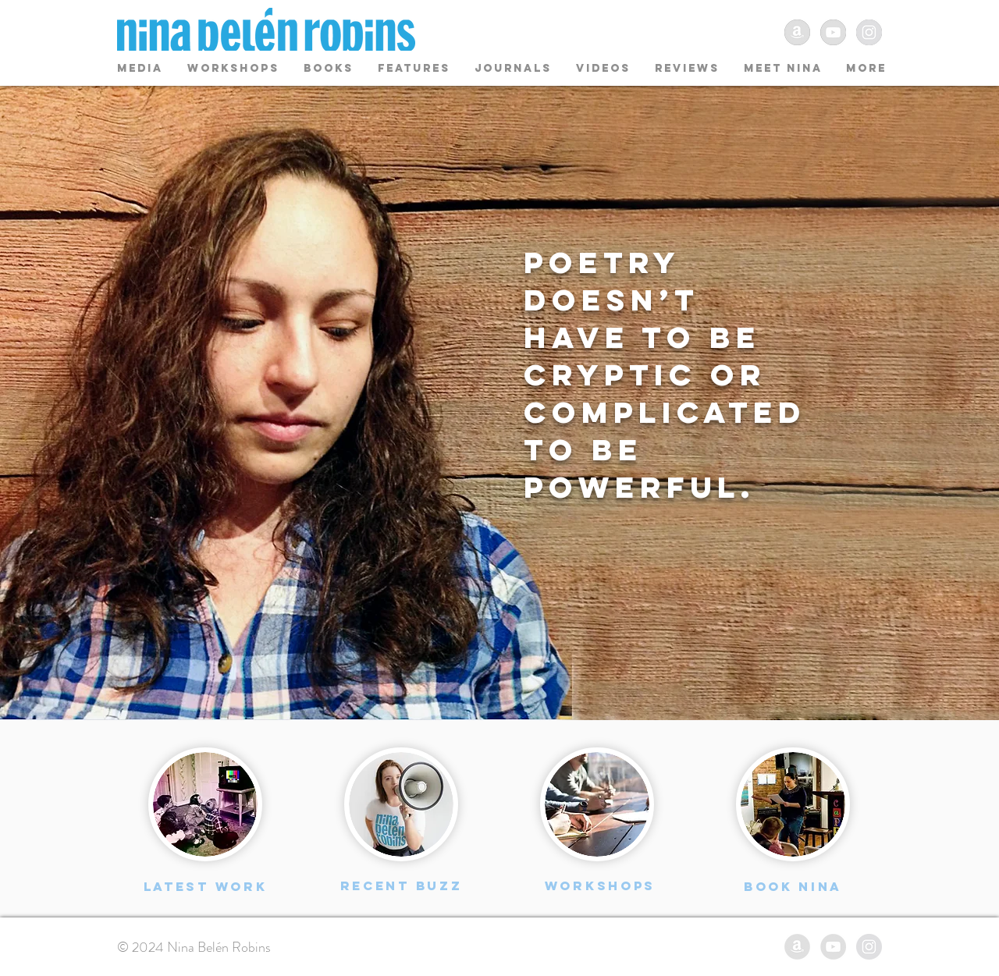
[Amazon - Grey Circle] (797, 32)
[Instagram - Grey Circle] (869, 32)
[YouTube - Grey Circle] (833, 32)
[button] (329, 68)
